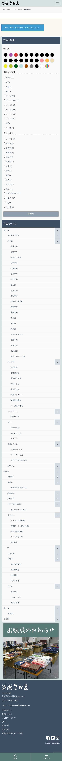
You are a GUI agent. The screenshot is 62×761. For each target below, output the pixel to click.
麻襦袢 (10, 482)
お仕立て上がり (13, 235)
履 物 (6, 608)
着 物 (6, 230)
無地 (9, 157)
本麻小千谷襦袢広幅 (18, 488)
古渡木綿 (14, 296)
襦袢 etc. (11, 515)
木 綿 (10, 241)
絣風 (9, 166)
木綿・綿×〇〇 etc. (18, 356)
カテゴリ (46, 757)
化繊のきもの (12, 444)
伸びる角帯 (15, 603)
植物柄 (10, 153)
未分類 (6, 619)
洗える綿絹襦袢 (17, 531)
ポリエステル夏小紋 (18, 460)
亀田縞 (13, 285)
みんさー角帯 (16, 597)
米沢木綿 (14, 345)
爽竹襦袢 (14, 542)
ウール (10, 96)
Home (8, 9)
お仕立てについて (9, 718)
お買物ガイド (7, 710)
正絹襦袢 (11, 499)
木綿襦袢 (11, 477)
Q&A (4, 722)
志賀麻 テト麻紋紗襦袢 (20, 526)
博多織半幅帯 (16, 564)
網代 (9, 171)
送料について (7, 714)
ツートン (11, 139)
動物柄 (10, 143)
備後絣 (13, 323)
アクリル (11, 119)
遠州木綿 (14, 274)
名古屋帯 (11, 553)
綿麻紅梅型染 (16, 400)
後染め (10, 198)
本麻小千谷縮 (16, 378)
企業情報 (5, 725)
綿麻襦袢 (11, 493)
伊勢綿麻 (14, 367)
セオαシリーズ (16, 449)
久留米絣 (14, 290)
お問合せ (5, 729)
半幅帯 (20, 9)
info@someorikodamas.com (19, 705)
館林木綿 (14, 307)
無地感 (10, 162)
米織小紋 (14, 340)
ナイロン (11, 105)
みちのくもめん (17, 334)
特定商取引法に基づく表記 (12, 733)
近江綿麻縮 (15, 373)
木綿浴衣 (14, 351)
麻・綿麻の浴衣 (17, 406)
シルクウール (12, 411)
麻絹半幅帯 (15, 581)
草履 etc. (11, 613)
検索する (31, 214)
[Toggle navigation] (57, 3)
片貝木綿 (14, 279)
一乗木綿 (14, 268)
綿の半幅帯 (15, 570)
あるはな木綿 (16, 257)
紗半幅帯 (14, 575)
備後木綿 (14, 252)
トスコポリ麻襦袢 (18, 520)
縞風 (9, 180)
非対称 (10, 184)
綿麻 (9, 87)
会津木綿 (14, 246)
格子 (9, 189)
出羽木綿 (14, 312)
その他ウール (16, 433)
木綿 (10, 78)
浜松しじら (15, 384)
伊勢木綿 (14, 263)
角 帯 (10, 586)
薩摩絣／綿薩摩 (17, 301)
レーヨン (11, 114)
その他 (10, 128)
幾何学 (10, 148)
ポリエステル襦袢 (14, 504)
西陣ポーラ (15, 417)
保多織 (13, 329)
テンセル (11, 110)
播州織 (13, 318)
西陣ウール (15, 427)
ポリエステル (12, 100)
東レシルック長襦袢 (18, 510)
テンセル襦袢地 (17, 537)
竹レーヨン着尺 (17, 455)
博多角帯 (14, 592)
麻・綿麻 (11, 362)
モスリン (14, 439)
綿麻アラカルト (17, 395)
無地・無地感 (13, 193)
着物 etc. (11, 466)
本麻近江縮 (15, 389)
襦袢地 (6, 471)
